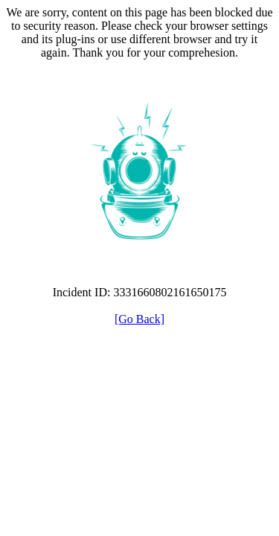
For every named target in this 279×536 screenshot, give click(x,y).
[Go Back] (139, 319)
